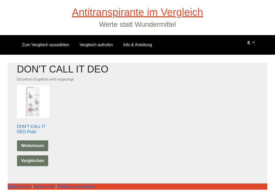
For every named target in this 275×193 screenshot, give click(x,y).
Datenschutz (19, 186)
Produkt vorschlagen (76, 186)
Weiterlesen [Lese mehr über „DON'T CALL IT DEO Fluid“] (32, 145)
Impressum (44, 186)
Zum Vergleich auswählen (45, 45)
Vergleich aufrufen (96, 45)
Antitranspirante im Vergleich (137, 12)
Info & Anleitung (137, 45)
